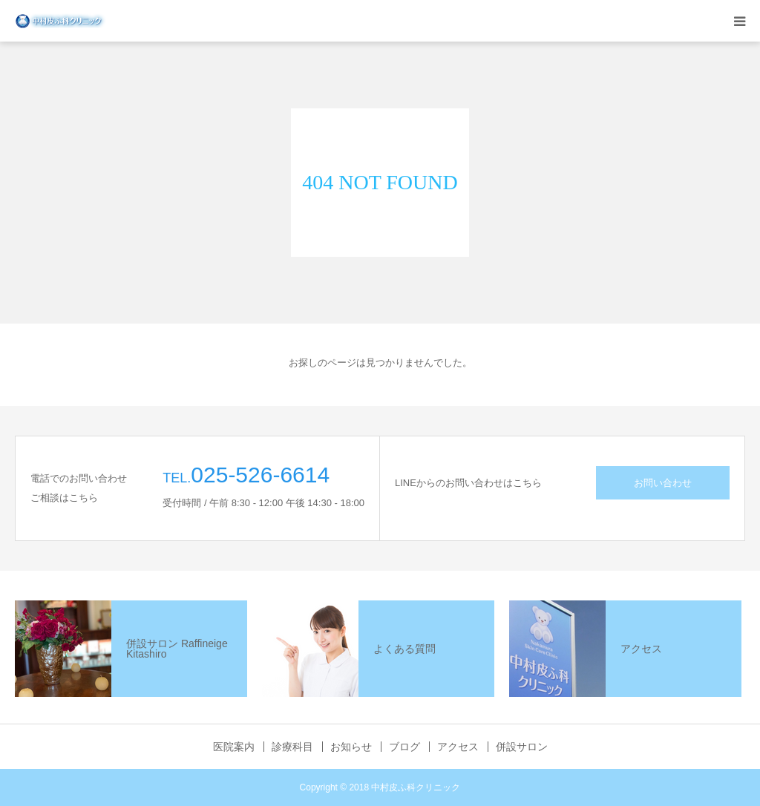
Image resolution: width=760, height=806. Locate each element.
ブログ (404, 746)
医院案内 (234, 746)
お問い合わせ (663, 482)
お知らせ (351, 746)
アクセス (458, 746)
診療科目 (292, 746)
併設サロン (522, 746)
